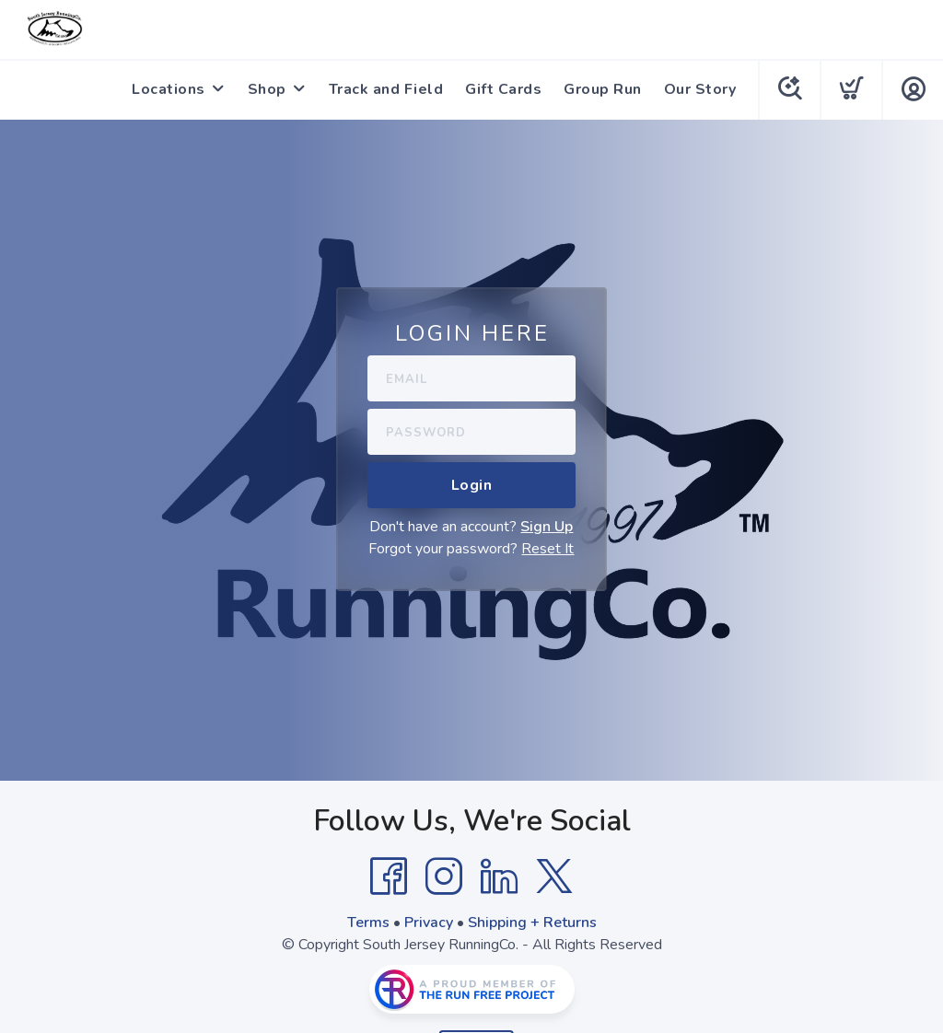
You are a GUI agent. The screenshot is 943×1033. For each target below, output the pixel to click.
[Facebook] (388, 876)
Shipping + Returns (532, 922)
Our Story (700, 89)
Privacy (428, 922)
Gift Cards (503, 89)
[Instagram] (444, 876)
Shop (267, 89)
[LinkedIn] (499, 876)
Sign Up (546, 526)
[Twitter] (554, 876)
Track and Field (386, 89)
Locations (168, 89)
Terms (368, 922)
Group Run (603, 89)
